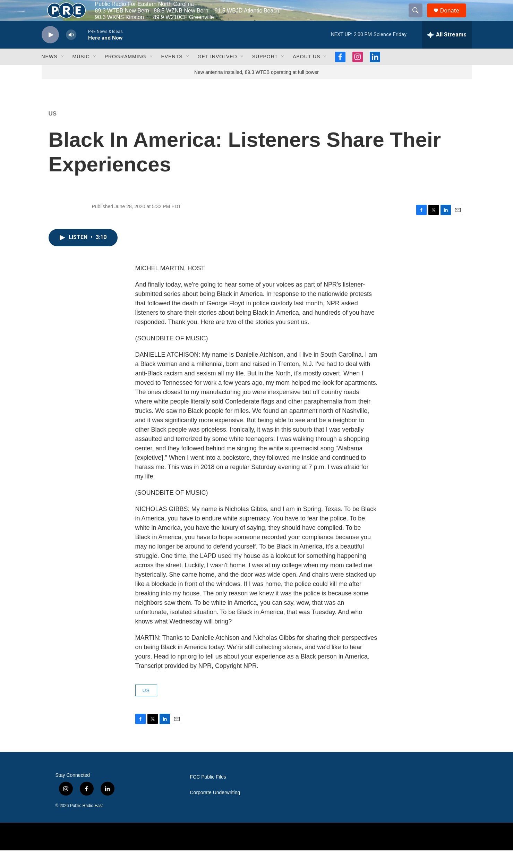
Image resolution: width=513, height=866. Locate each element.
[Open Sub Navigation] (63, 72)
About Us (306, 72)
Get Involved (217, 72)
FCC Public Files (208, 792)
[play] (50, 50)
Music (81, 72)
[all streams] (447, 50)
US (53, 129)
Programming (125, 72)
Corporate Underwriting (215, 808)
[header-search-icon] (419, 18)
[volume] (71, 50)
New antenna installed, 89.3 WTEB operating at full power (256, 88)
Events (172, 72)
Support (265, 72)
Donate (454, 18)
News (50, 72)
